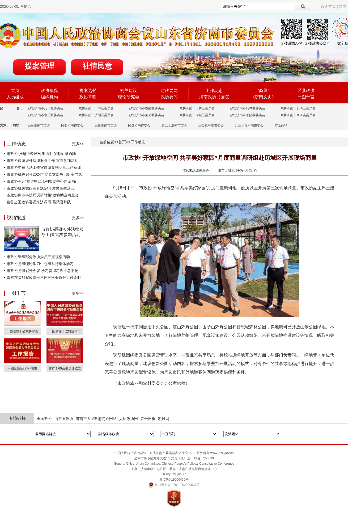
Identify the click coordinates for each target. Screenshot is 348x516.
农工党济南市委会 (174, 125)
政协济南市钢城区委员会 (197, 115)
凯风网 (163, 419)
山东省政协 (63, 419)
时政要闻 (169, 90)
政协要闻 (169, 97)
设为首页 (328, 6)
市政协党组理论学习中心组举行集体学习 (40, 264)
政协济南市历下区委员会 (45, 108)
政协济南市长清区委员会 (298, 108)
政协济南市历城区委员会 (247, 108)
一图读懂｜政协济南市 (65, 331)
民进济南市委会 (139, 125)
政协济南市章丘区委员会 (45, 115)
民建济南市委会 (106, 125)
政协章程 (87, 97)
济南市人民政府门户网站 (96, 419)
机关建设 (128, 90)
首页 (15, 90)
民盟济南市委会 (72, 125)
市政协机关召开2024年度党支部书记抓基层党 (44, 174)
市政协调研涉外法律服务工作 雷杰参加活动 (42, 160)
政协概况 (49, 90)
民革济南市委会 (39, 125)
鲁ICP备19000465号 (173, 479)
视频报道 (16, 217)
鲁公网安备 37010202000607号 (174, 485)
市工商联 (281, 125)
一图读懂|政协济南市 (22, 368)
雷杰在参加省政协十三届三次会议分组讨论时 (44, 277)
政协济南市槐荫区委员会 (146, 108)
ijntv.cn (181, 474)
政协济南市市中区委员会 (96, 108)
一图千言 (306, 97)
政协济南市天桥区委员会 (197, 108)
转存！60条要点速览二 (65, 368)
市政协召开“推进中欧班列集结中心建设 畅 (41, 181)
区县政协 (306, 90)
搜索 (303, 6)
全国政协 (44, 419)
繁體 (342, 6)
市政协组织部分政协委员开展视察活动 (38, 257)
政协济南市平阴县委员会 (247, 115)
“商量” (263, 90)
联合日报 (148, 419)
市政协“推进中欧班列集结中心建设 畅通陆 (41, 154)
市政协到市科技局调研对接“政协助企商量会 (43, 195)
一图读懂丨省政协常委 (22, 331)
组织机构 (49, 97)
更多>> (78, 144)
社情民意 (97, 66)
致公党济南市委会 (211, 125)
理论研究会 (128, 97)
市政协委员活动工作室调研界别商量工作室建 (44, 167)
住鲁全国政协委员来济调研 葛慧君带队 (39, 202)
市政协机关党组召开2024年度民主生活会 (40, 188)
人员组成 (15, 97)
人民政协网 (128, 419)
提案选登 (87, 90)
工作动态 (214, 90)
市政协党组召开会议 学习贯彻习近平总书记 (42, 271)
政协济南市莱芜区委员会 (146, 115)
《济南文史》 (263, 97)
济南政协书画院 (214, 97)
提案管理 (39, 66)
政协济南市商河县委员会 (298, 115)
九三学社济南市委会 (249, 125)
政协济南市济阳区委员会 (96, 115)
